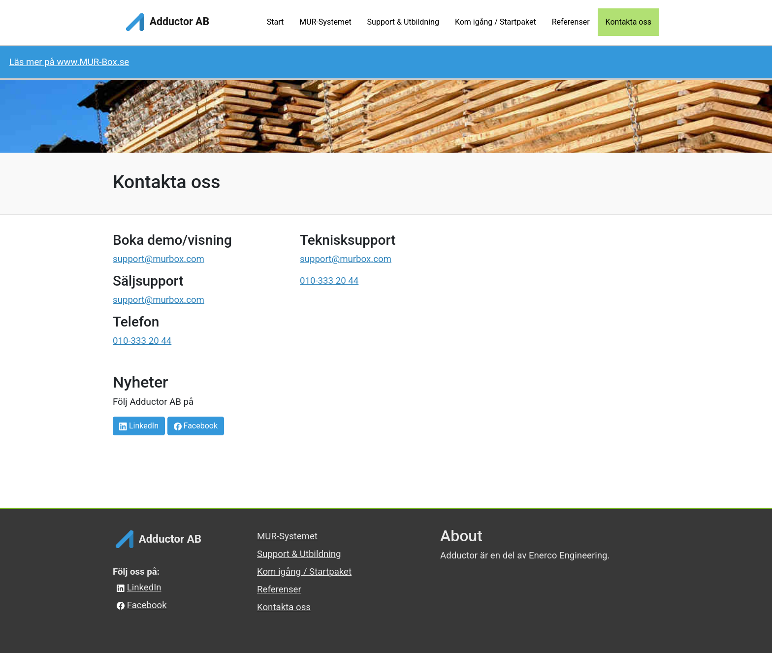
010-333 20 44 (142, 340)
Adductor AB (166, 22)
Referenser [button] (571, 22)
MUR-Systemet (287, 536)
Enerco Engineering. (569, 555)
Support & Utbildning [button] (403, 22)
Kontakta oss (284, 607)
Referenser (279, 589)
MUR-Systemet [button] (325, 22)
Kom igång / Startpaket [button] (495, 22)
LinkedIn (139, 425)
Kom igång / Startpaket (304, 571)
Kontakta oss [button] (628, 22)
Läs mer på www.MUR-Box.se (69, 62)
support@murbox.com (158, 259)
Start (275, 22)
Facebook (196, 425)
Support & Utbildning (299, 554)
